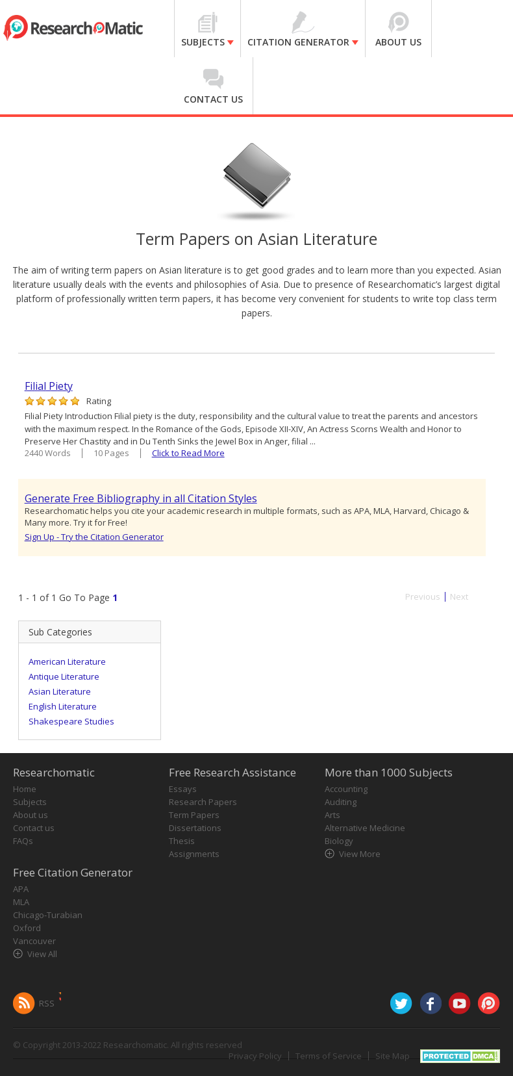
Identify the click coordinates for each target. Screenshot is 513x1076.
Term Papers (194, 815)
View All (42, 954)
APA (21, 889)
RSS (47, 1003)
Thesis (182, 841)
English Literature (63, 706)
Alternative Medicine (365, 828)
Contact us (34, 828)
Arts (332, 815)
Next (459, 597)
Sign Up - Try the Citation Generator (94, 537)
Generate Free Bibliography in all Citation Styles (141, 498)
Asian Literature (60, 691)
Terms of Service (328, 1056)
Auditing (341, 802)
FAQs (23, 841)
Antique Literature (64, 676)
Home (24, 789)
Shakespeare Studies (71, 721)
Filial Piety (49, 386)
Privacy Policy (255, 1056)
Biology (339, 841)
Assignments (194, 854)
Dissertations (195, 828)
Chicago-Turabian (47, 915)
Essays (183, 789)
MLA (21, 902)
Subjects (30, 802)
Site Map (392, 1056)
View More (360, 854)
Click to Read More (188, 453)
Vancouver (34, 941)
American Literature (67, 661)
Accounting (346, 789)
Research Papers (203, 802)
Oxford (27, 928)
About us (30, 815)
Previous (422, 597)
